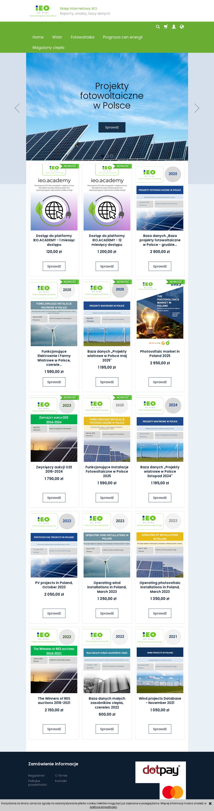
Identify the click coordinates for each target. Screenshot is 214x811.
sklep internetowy (170, 795)
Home (38, 26)
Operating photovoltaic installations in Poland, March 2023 (160, 566)
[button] (16, 87)
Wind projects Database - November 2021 (160, 679)
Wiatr (57, 26)
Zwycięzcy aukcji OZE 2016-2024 (54, 448)
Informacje (66, 743)
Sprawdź (54, 245)
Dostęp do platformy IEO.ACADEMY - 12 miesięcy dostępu (107, 219)
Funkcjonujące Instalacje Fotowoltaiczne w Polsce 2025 (107, 450)
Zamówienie (40, 743)
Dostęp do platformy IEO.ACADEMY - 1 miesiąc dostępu (54, 219)
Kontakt (61, 760)
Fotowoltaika (82, 26)
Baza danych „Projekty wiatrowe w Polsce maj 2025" (107, 335)
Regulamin (36, 754)
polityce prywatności (103, 807)
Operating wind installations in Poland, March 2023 (107, 566)
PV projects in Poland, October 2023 (54, 564)
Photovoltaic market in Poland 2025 (160, 332)
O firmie (61, 754)
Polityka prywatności (37, 762)
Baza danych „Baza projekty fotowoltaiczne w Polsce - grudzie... (160, 219)
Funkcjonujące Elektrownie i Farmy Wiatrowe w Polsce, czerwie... (54, 337)
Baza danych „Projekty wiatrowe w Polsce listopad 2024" (159, 450)
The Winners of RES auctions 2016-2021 (54, 679)
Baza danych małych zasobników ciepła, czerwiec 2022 (107, 682)
